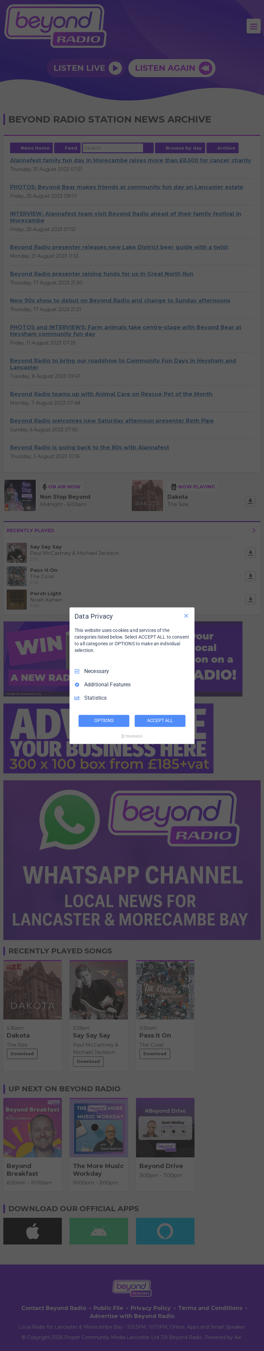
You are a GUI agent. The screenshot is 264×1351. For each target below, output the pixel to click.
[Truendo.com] (132, 736)
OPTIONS (104, 720)
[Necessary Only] (186, 615)
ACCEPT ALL (160, 720)
